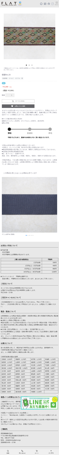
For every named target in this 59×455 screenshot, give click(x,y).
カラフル (17, 78)
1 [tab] (27, 65)
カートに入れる (18, 101)
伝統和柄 (4, 78)
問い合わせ (22, 452)
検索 (8, 452)
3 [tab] (32, 65)
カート (37, 452)
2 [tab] (29, 65)
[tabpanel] (29, 36)
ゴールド (11, 78)
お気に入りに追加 (18, 106)
